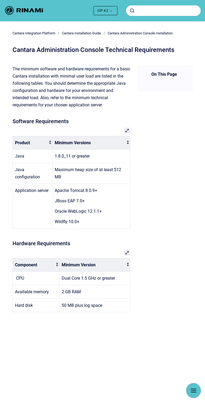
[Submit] (132, 10)
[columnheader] (32, 143)
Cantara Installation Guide (81, 33)
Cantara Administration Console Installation (140, 33)
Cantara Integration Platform (34, 33)
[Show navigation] (193, 390)
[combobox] (163, 11)
